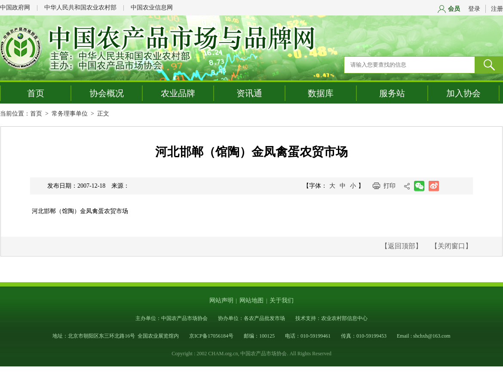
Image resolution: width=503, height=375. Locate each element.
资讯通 (249, 93)
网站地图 (251, 300)
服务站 (392, 93)
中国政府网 (15, 7)
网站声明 (221, 300)
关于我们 (282, 300)
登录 (474, 9)
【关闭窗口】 (451, 246)
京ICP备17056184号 (211, 336)
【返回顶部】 (401, 246)
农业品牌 (178, 93)
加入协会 (463, 93)
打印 (389, 186)
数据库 (321, 93)
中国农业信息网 (152, 7)
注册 (497, 9)
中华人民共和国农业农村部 (80, 7)
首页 (35, 93)
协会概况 (106, 93)
